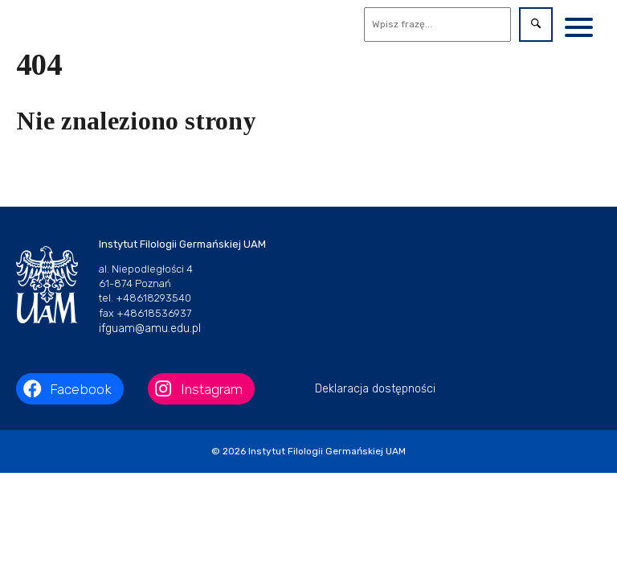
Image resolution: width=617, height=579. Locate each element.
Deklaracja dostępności (375, 389)
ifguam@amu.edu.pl (150, 328)
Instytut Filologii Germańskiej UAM (327, 451)
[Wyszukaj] (438, 24)
